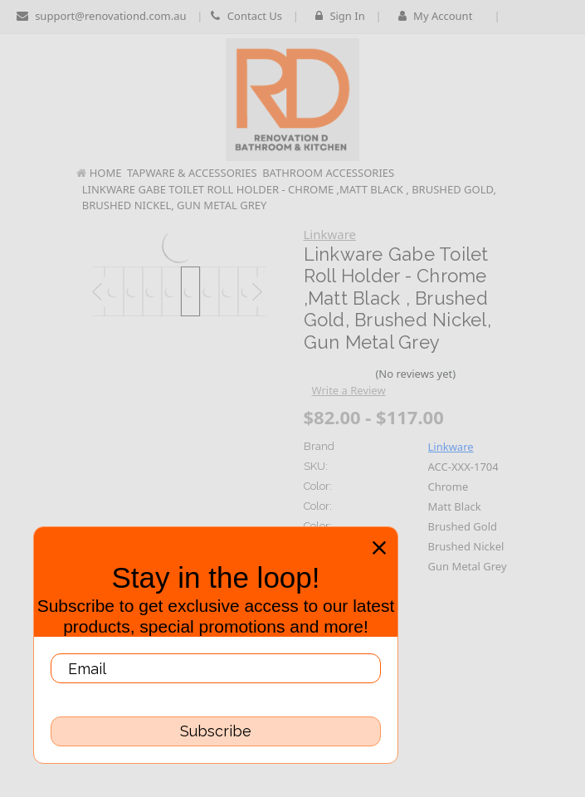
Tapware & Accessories (192, 172)
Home (106, 172)
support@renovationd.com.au (102, 15)
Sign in (340, 15)
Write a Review (348, 390)
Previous (97, 292)
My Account (441, 15)
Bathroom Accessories (328, 172)
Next (257, 292)
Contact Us (246, 15)
